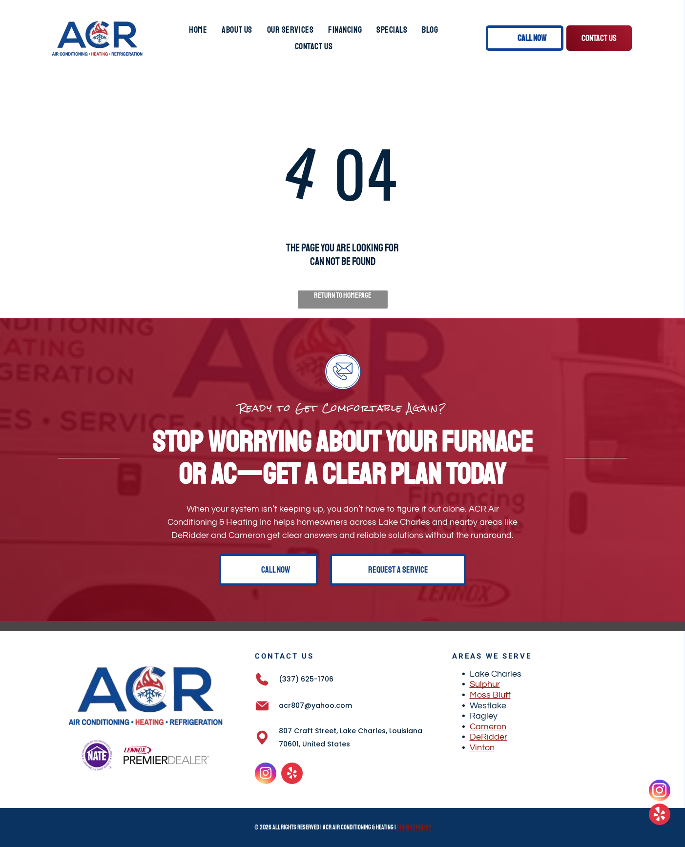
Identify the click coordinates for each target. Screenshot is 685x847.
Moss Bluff (490, 695)
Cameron (488, 726)
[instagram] (265, 774)
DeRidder (488, 737)
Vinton (482, 747)
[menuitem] (198, 30)
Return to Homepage (343, 295)
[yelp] (292, 774)
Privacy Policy (414, 827)
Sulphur (485, 684)
